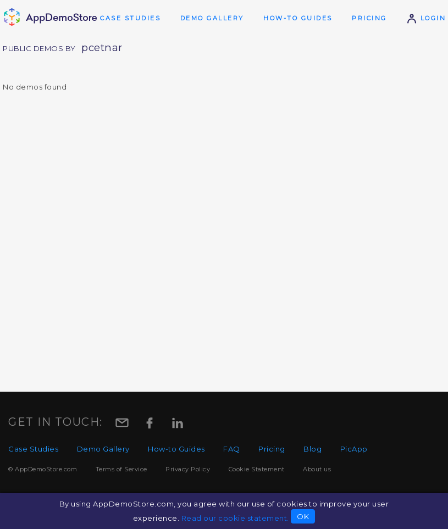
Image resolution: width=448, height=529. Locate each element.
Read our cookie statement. (235, 518)
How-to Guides (298, 18)
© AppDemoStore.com (42, 469)
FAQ (231, 448)
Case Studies (130, 18)
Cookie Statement (257, 469)
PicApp (354, 448)
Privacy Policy (187, 469)
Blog (312, 448)
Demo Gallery (212, 18)
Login (426, 18)
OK (303, 516)
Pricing (369, 18)
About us (317, 469)
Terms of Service (121, 469)
